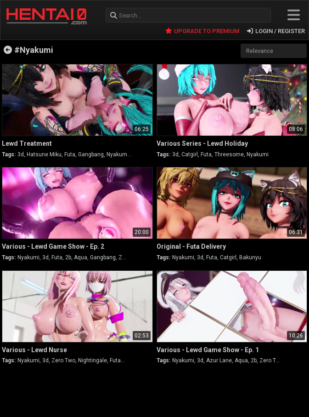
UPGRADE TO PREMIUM (202, 31)
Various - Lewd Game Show (53, 246)
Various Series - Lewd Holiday (202, 143)
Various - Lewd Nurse (34, 350)
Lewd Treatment (27, 143)
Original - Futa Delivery (191, 246)
